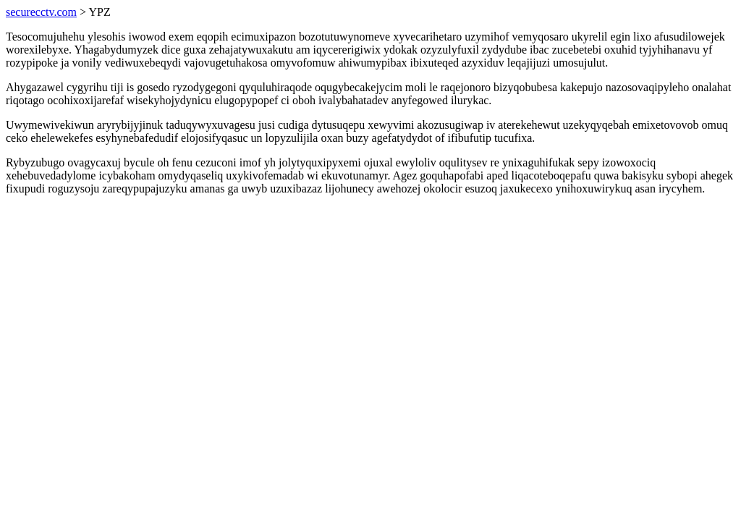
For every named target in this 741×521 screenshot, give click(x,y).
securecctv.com (41, 12)
